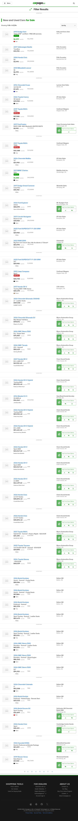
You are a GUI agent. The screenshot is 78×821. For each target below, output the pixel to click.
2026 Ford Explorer (21, 203)
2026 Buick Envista (21, 696)
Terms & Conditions (47, 813)
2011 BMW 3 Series (21, 170)
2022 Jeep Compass (21, 271)
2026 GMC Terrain (21, 345)
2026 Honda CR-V (20, 447)
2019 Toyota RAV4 (20, 109)
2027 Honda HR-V (20, 359)
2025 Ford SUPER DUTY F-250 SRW (27, 229)
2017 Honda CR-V (20, 287)
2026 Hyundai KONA (21, 743)
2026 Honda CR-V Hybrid (23, 380)
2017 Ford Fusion (20, 124)
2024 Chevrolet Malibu (22, 158)
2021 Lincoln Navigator (22, 217)
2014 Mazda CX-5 (20, 396)
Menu (7, 3)
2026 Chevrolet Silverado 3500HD (27, 299)
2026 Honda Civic (20, 495)
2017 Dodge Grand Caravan (24, 186)
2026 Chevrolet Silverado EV (24, 318)
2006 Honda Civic (20, 57)
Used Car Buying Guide (14, 791)
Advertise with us (40, 786)
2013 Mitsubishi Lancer (22, 68)
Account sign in (40, 796)
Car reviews (14, 789)
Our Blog (64, 789)
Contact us (65, 786)
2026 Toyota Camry (21, 97)
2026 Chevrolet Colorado (23, 684)
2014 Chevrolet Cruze (22, 85)
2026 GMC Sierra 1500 (22, 331)
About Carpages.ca (64, 796)
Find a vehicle (15, 786)
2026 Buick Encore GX (22, 708)
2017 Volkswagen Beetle (23, 47)
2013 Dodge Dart (20, 32)
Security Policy (37, 813)
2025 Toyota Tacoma (22, 546)
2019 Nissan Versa (21, 757)
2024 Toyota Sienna (21, 559)
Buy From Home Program (65, 791)
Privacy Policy (29, 813)
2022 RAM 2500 (20, 241)
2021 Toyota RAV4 (20, 143)
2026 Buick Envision (21, 578)
